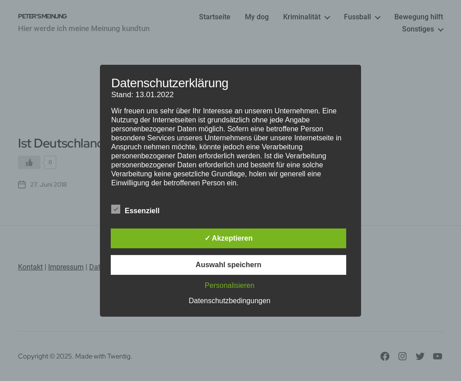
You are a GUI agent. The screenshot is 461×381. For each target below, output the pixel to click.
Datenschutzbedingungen (229, 301)
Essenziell (140, 210)
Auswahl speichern (229, 265)
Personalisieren (229, 285)
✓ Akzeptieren (228, 238)
